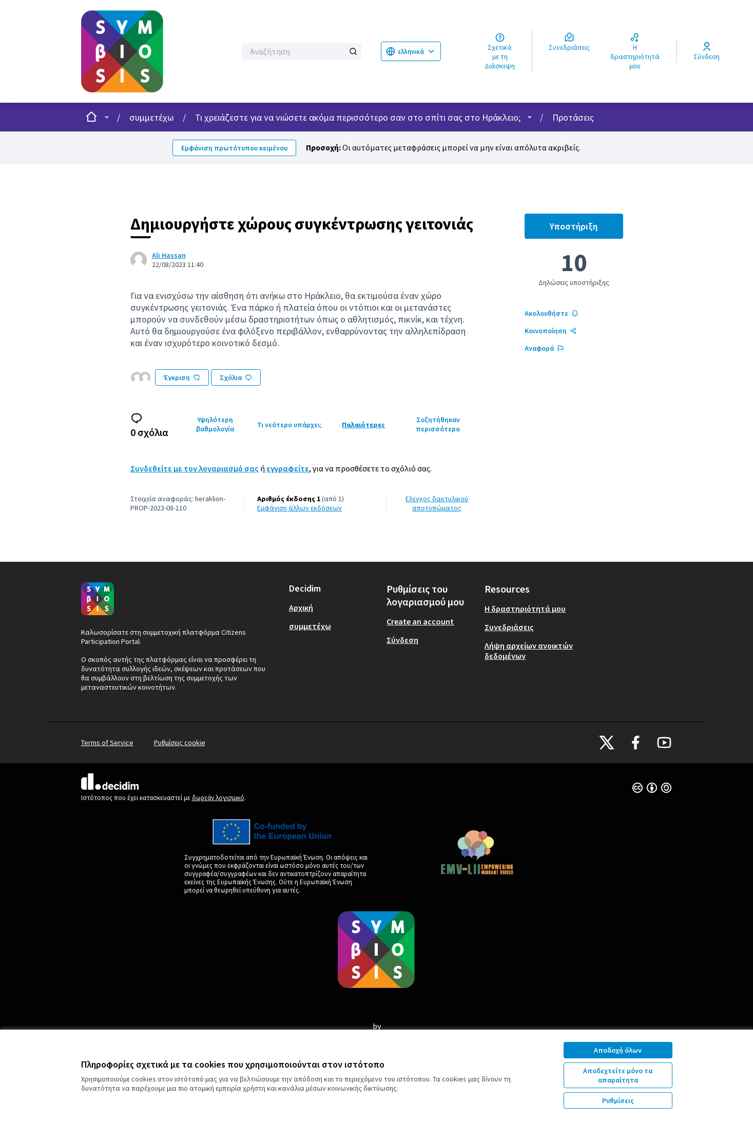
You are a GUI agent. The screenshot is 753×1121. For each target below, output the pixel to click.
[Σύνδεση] (706, 51)
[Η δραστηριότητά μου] (635, 51)
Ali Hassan (169, 255)
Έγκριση (182, 377)
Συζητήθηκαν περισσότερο (438, 424)
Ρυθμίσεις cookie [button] (179, 742)
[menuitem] (334, 607)
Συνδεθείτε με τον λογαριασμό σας (194, 468)
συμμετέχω (151, 117)
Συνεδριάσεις (509, 627)
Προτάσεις (573, 117)
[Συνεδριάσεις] (569, 42)
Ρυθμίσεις (618, 1100)
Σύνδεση (402, 640)
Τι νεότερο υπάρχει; (289, 424)
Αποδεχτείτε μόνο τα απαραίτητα (617, 1075)
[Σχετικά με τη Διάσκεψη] (499, 51)
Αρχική (301, 607)
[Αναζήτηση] (301, 51)
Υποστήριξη (586, 229)
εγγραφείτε (287, 468)
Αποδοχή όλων (618, 1050)
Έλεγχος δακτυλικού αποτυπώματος (437, 503)
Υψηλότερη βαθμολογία (215, 424)
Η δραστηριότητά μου (525, 608)
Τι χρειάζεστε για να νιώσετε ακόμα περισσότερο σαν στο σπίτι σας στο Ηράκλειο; (357, 117)
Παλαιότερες (363, 424)
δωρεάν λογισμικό (218, 797)
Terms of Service (107, 742)
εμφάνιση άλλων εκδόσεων (299, 507)
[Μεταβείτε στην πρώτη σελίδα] (152, 51)
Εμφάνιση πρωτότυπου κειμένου (234, 148)
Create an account (420, 621)
